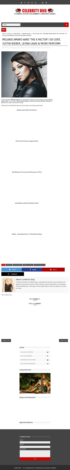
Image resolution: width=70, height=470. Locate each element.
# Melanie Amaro (28, 265)
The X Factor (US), (46, 47)
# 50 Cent (9, 265)
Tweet (11, 269)
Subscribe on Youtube (35, 355)
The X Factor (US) (37, 33)
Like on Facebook (35, 351)
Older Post (63, 336)
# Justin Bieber (17, 265)
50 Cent (9, 33)
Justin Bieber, (28, 47)
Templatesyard (29, 463)
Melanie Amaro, (37, 47)
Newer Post (6, 336)
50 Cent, (22, 47)
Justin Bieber (16, 33)
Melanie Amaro (26, 33)
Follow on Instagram (35, 359)
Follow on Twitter (35, 348)
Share (28, 269)
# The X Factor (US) (39, 265)
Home (4, 33)
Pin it (44, 269)
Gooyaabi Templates (50, 463)
